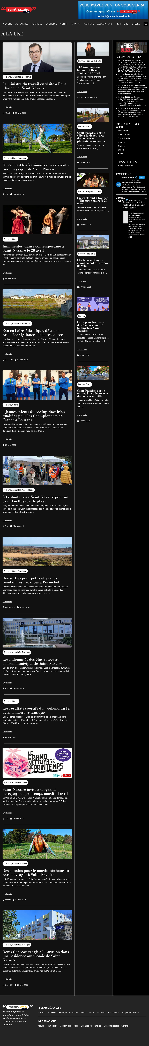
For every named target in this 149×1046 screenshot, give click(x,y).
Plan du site (52, 1034)
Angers (121, 142)
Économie (51, 24)
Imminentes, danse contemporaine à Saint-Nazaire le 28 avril (36, 252)
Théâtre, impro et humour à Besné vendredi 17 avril (89, 70)
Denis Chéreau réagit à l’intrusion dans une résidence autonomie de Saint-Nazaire (35, 964)
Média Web (123, 131)
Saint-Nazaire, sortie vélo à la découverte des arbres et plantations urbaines (91, 137)
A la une (7, 24)
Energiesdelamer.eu (127, 165)
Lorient (121, 150)
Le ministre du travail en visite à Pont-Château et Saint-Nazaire (33, 86)
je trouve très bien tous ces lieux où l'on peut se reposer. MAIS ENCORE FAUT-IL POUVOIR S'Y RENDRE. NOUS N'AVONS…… (131, 114)
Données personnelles (91, 1034)
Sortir (64, 24)
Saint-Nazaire (124, 138)
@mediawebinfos (135, 200)
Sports (75, 24)
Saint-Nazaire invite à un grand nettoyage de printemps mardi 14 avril (34, 797)
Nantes (121, 146)
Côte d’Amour (124, 134)
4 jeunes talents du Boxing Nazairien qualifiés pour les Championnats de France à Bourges (37, 419)
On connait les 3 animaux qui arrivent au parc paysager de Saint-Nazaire (37, 169)
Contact (124, 1034)
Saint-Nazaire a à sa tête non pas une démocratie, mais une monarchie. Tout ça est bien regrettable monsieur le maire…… (132, 102)
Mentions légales (111, 1034)
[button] (146, 24)
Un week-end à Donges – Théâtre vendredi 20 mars (92, 201)
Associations (105, 24)
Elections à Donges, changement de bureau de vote (93, 263)
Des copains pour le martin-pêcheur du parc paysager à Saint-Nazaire (37, 880)
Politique (37, 24)
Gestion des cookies (69, 1034)
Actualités (22, 24)
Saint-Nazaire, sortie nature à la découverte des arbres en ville (92, 393)
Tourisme (88, 24)
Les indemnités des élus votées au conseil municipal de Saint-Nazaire (36, 665)
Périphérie (122, 24)
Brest (120, 154)
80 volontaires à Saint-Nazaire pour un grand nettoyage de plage (37, 503)
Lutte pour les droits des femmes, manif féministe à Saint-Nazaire (91, 326)
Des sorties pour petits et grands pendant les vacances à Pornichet (35, 584)
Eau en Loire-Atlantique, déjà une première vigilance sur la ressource (37, 336)
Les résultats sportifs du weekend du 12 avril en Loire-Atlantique (35, 714)
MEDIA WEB (121, 199)
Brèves (136, 24)
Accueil (41, 1034)
